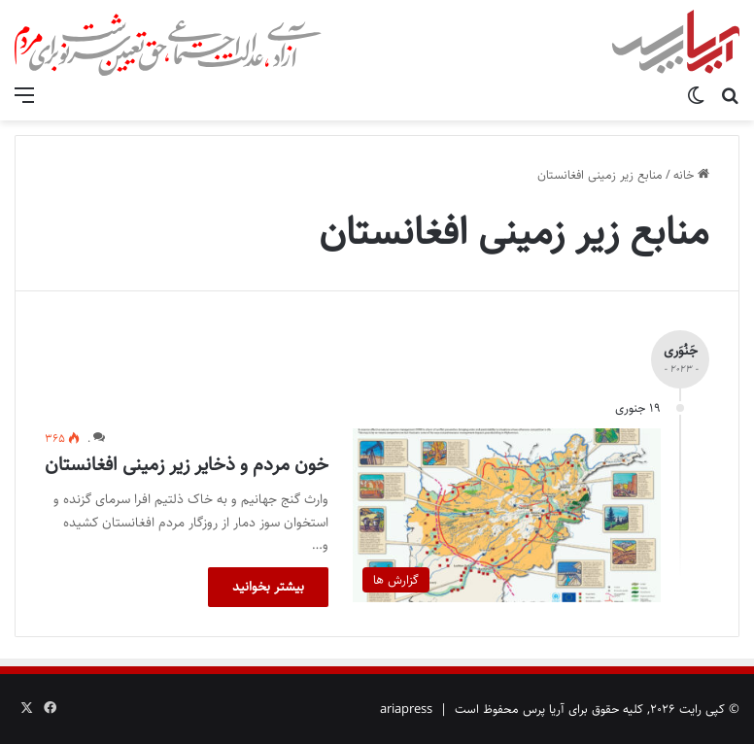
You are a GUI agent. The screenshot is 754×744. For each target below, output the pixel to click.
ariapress (406, 709)
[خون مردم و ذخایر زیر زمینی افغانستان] (507, 515)
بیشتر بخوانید (268, 586)
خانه (691, 175)
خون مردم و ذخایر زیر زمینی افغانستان (186, 465)
